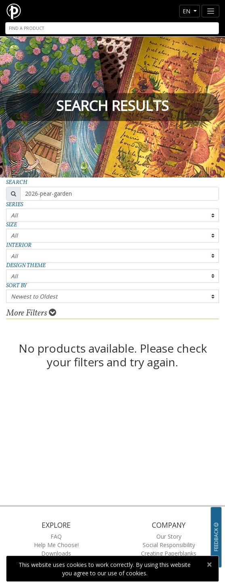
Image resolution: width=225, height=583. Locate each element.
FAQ (56, 536)
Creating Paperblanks (168, 553)
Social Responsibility (169, 545)
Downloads (56, 553)
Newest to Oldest (34, 296)
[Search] (112, 28)
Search (16, 182)
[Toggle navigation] (210, 11)
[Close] (209, 564)
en (187, 11)
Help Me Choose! (56, 545)
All (14, 215)
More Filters (31, 313)
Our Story (168, 536)
